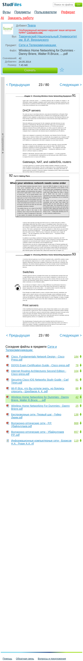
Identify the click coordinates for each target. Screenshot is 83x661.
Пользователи (45, 12)
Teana (31, 25)
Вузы (7, 12)
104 (76, 370)
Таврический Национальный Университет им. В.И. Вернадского (48, 38)
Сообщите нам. (35, 32)
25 (76, 405)
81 (76, 379)
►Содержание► (3, 143)
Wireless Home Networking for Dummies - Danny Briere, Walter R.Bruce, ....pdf (40, 399)
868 (76, 423)
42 (76, 397)
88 (76, 388)
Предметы (22, 12)
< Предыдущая (18, 85)
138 (76, 414)
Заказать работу (21, 18)
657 (76, 431)
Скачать (30, 70)
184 (76, 356)
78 (76, 365)
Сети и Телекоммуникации (38, 45)
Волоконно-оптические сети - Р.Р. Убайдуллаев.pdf (31, 425)
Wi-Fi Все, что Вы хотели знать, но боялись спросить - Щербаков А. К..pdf (37, 390)
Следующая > (71, 85)
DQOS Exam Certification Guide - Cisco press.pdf (40, 365)
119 (76, 440)
